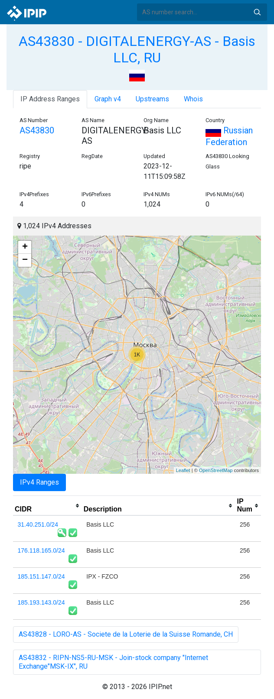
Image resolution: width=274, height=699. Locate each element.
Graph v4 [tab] (108, 99)
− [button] (25, 260)
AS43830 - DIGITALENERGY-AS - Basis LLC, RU (137, 49)
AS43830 (37, 130)
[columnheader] (47, 506)
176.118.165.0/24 (41, 550)
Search (257, 12)
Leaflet (183, 470)
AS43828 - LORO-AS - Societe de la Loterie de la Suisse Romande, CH (126, 634)
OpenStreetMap (216, 470)
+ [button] (25, 247)
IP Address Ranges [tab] (50, 99)
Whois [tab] (193, 99)
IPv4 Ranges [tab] (39, 482)
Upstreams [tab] (152, 99)
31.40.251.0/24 (38, 524)
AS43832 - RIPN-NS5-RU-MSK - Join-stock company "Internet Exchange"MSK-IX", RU (113, 662)
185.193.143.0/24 (41, 602)
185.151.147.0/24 (41, 576)
